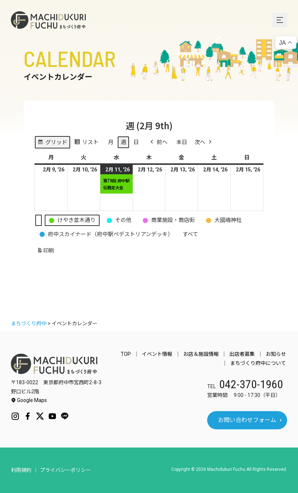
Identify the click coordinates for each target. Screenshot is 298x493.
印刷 (45, 252)
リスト (86, 143)
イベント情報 (164, 354)
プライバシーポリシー (65, 470)
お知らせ (277, 354)
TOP (135, 354)
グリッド (52, 143)
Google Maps (29, 400)
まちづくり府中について (259, 363)
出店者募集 (245, 354)
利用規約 (21, 470)
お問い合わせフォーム (247, 420)
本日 (181, 142)
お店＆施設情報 (206, 354)
